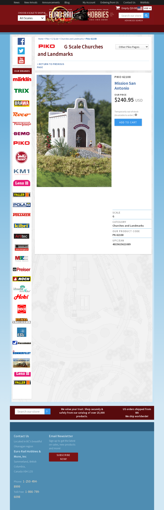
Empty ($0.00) (129, 8)
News (16, 2)
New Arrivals (30, 2)
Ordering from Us (109, 2)
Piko (47, 38)
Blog (67, 2)
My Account (89, 2)
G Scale (54, 38)
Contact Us (129, 2)
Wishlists (144, 2)
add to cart (128, 122)
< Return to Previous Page (50, 66)
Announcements (51, 2)
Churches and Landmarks (72, 38)
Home (40, 38)
